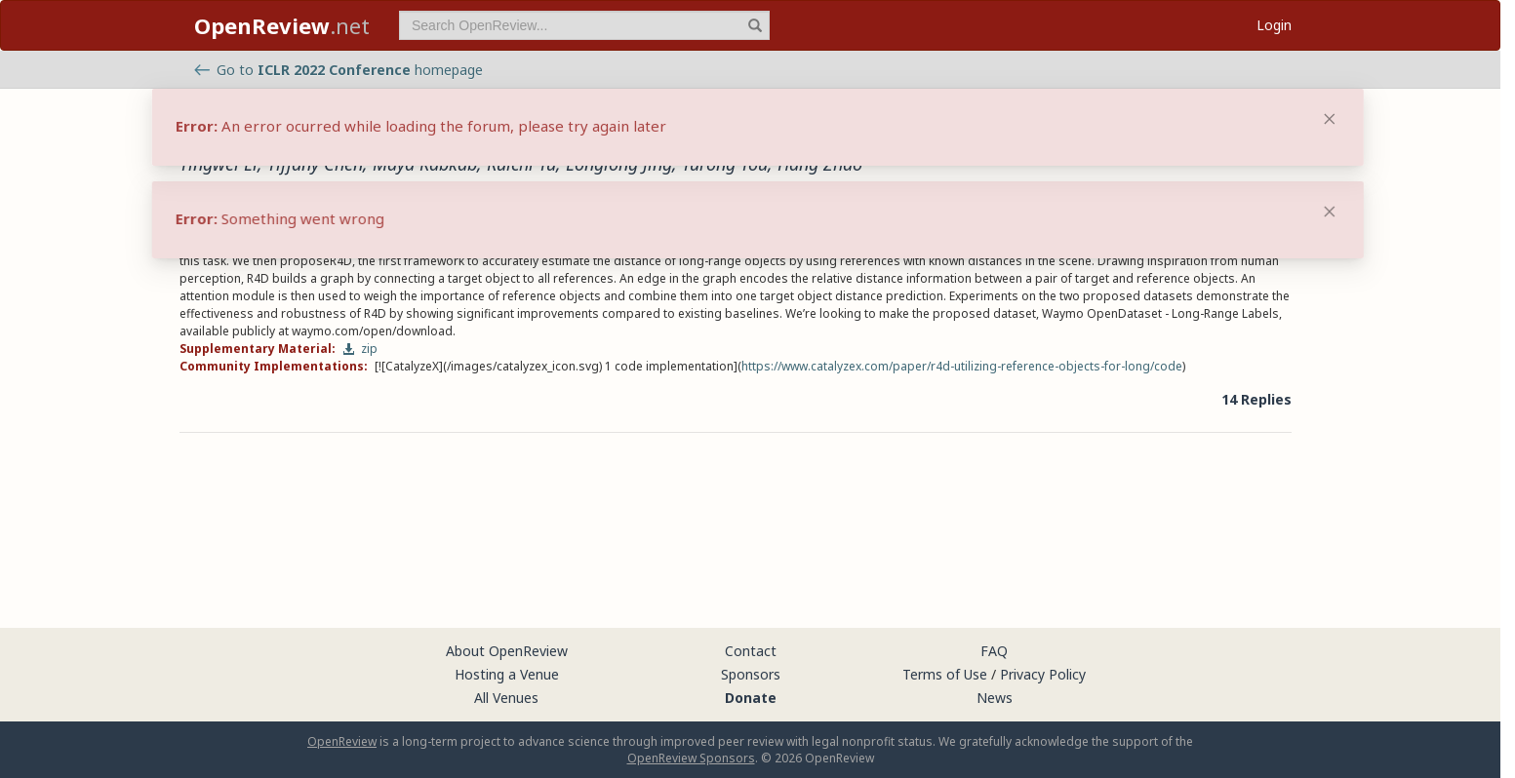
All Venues (506, 697)
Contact (751, 651)
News (995, 697)
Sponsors (750, 674)
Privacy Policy (1043, 674)
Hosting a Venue (507, 674)
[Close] (1329, 211)
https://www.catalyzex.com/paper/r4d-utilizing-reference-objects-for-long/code (961, 366)
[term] (584, 25)
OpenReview (342, 741)
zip (360, 348)
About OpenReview (507, 651)
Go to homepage (338, 69)
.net (282, 25)
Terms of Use (944, 674)
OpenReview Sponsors (691, 758)
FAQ (994, 651)
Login (1274, 25)
